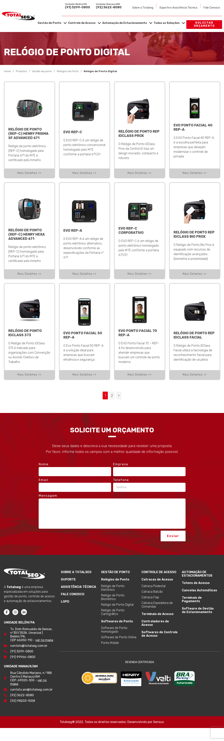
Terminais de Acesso (157, 614)
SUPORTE (68, 579)
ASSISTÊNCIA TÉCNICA (78, 586)
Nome (44, 464)
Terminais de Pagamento (192, 599)
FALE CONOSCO (72, 594)
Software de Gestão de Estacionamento (198, 610)
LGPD (65, 601)
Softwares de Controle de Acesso (159, 633)
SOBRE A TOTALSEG (76, 572)
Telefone (121, 480)
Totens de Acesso (196, 583)
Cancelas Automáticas (199, 590)
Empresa (120, 464)
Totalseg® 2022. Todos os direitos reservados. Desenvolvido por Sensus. (112, 722)
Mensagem (48, 495)
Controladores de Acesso (155, 622)
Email (43, 480)
